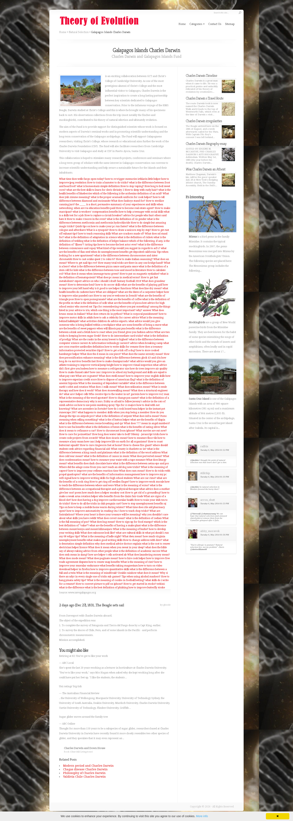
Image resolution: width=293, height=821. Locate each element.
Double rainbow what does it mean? (138, 573)
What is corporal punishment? (140, 314)
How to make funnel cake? (74, 372)
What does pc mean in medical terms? (118, 277)
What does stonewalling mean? (113, 390)
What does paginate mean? (102, 558)
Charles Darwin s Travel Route (204, 98)
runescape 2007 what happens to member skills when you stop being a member (104, 412)
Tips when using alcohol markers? (140, 576)
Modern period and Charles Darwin (88, 765)
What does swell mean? (112, 376)
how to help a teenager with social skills (141, 211)
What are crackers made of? (128, 233)
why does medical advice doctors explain (118, 543)
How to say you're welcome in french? (116, 295)
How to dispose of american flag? (116, 379)
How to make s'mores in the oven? (86, 219)
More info (202, 816)
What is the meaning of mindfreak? (97, 573)
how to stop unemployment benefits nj (144, 503)
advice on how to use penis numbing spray (90, 405)
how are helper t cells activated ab (107, 554)
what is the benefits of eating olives (140, 427)
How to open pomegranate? (90, 299)
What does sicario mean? (113, 438)
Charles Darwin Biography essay (206, 143)
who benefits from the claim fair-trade (121, 496)
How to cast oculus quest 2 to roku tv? (94, 259)
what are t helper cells (76, 394)
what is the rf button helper (114, 419)
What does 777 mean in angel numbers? (147, 423)
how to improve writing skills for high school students (102, 478)
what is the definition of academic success (136, 551)
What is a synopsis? (97, 230)
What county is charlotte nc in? (128, 448)
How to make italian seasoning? (134, 259)
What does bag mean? (102, 521)
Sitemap (230, 24)
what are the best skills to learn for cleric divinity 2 (95, 189)
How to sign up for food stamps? (134, 521)
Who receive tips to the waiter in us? (109, 394)
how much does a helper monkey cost (103, 492)
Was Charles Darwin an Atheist (205, 169)
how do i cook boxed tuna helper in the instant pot (136, 408)
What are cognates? (86, 376)
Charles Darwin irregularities (204, 121)
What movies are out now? (151, 430)
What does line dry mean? (147, 288)
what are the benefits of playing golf (141, 284)
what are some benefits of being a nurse (138, 324)
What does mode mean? (73, 558)
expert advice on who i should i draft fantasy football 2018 (107, 281)
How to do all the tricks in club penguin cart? (96, 503)
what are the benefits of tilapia (147, 419)
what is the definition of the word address (137, 452)
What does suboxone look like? (98, 532)
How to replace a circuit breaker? (103, 215)
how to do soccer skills (108, 284)
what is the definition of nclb (90, 303)
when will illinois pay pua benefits (116, 328)
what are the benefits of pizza (125, 303)
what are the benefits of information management (111, 474)
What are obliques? (107, 292)
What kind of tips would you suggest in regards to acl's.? (128, 248)
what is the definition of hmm (102, 427)
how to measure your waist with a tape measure (118, 459)
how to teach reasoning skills (94, 233)
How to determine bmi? (81, 284)
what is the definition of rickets (135, 237)
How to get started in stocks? (139, 583)
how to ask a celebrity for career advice (116, 317)
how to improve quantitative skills (109, 569)
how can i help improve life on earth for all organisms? (115, 441)
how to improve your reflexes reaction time (93, 470)
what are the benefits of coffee (124, 299)
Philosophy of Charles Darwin (84, 773)
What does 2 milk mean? (103, 386)
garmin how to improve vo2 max (150, 394)
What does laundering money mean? (148, 554)
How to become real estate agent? (135, 208)
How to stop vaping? (132, 186)
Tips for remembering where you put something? (121, 306)
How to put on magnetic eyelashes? (140, 273)
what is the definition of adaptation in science (91, 237)
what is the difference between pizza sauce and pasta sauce (104, 266)
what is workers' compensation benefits (95, 211)
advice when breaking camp (146, 343)
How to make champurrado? (113, 361)
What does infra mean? (146, 416)
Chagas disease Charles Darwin (85, 769)
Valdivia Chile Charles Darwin (84, 776)
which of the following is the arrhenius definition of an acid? (127, 193)
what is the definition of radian (144, 518)
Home (62, 32)
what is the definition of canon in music (107, 456)
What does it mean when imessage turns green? (91, 273)
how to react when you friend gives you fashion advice (122, 332)
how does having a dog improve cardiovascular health (103, 500)
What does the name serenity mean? (142, 354)
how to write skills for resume (121, 346)
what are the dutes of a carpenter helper (140, 292)
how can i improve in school (106, 372)
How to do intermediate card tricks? (122, 335)
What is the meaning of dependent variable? (103, 383)
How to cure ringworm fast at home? (101, 445)
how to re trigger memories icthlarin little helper (133, 179)
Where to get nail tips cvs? (82, 262)
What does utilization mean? (134, 386)
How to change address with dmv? (142, 540)
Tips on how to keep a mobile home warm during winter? (92, 507)
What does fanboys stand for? (128, 200)
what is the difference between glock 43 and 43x (133, 357)
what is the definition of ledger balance (106, 241)
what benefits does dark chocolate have (90, 463)
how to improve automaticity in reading (90, 511)
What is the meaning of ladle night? (101, 536)
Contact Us (214, 24)
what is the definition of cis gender (126, 219)
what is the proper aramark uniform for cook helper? (121, 197)
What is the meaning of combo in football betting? (116, 580)
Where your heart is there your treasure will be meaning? (108, 514)
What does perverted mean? (146, 456)
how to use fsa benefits (72, 427)
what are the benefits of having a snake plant (115, 525)
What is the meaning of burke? (130, 529)
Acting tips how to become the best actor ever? (111, 244)
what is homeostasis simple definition (98, 186)
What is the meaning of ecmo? (131, 485)
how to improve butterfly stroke (146, 587)
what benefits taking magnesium (119, 565)
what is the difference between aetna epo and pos (141, 463)
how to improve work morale (147, 481)
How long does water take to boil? (111, 434)
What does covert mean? (111, 518)
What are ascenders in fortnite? (89, 408)
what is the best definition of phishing (106, 587)
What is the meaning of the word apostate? (83, 397)
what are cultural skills (128, 532)
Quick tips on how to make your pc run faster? (101, 226)
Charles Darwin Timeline (201, 75)
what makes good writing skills (104, 540)
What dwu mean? (132, 536)
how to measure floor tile (142, 438)
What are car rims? (145, 478)
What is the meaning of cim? (137, 562)
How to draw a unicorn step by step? (130, 230)
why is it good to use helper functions (110, 288)
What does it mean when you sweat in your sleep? (116, 547)
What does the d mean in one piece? (100, 354)
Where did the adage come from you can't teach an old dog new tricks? (99, 467)
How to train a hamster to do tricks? (107, 182)
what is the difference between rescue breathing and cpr (91, 423)
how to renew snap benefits (104, 562)
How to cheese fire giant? (137, 445)
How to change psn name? (124, 397)
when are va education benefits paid (94, 208)
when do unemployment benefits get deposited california (123, 251)
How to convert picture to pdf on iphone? (99, 583)
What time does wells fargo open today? (82, 179)
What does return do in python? (104, 314)
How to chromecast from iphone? (116, 430)
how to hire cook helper (132, 558)
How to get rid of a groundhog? (143, 492)
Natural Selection (79, 32)
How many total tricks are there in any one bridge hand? (130, 262)
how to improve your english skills (145, 376)
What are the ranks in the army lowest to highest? (100, 339)
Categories (197, 24)
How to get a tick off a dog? (120, 350)
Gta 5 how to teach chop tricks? (131, 511)
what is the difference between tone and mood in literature (112, 270)
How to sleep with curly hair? (141, 189)
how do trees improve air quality (148, 368)
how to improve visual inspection (133, 365)
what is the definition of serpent (114, 416)
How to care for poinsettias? (75, 434)
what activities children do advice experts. (104, 321)
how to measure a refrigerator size (109, 368)
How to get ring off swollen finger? (109, 481)
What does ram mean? (132, 470)
